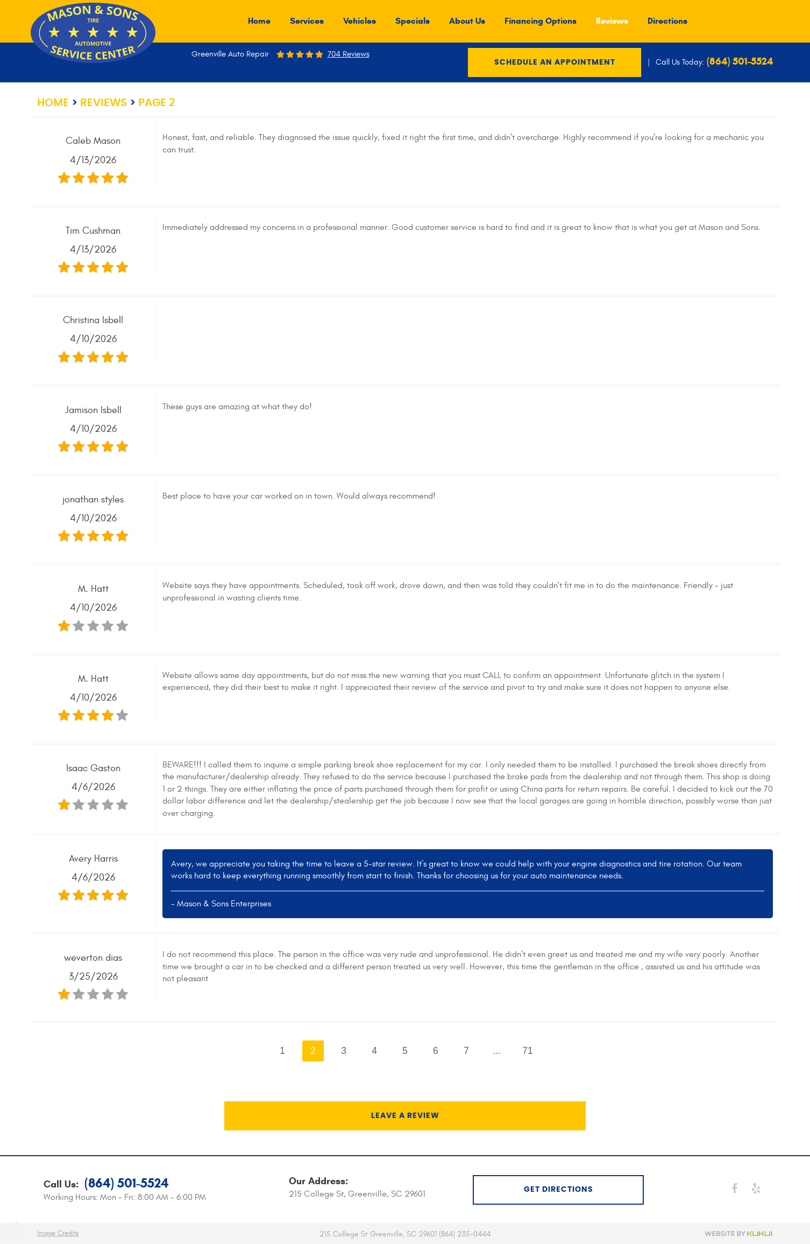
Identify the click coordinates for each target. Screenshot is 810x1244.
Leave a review (405, 1116)
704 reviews (349, 54)
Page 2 (156, 102)
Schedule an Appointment (554, 62)
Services (307, 21)
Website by (739, 1234)
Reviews (612, 21)
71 (528, 1050)
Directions (667, 21)
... (497, 1050)
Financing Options (541, 21)
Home (259, 21)
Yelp (755, 1188)
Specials (412, 21)
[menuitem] (259, 21)
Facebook (734, 1188)
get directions (558, 1189)
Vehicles (359, 21)
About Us (467, 21)
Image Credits (58, 1233)
